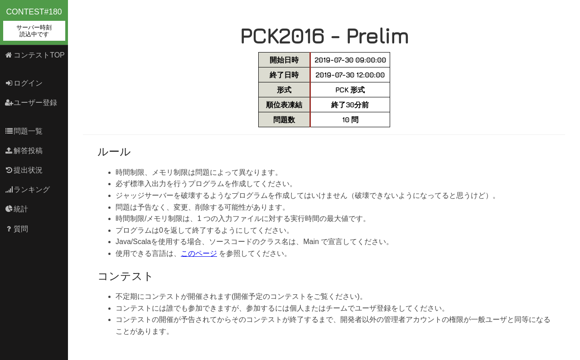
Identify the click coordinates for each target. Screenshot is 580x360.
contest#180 (34, 24)
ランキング (27, 189)
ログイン (24, 83)
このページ (199, 253)
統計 (17, 209)
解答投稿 (24, 150)
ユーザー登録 (31, 102)
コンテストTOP (35, 55)
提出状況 (24, 170)
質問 (17, 229)
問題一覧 (24, 131)
